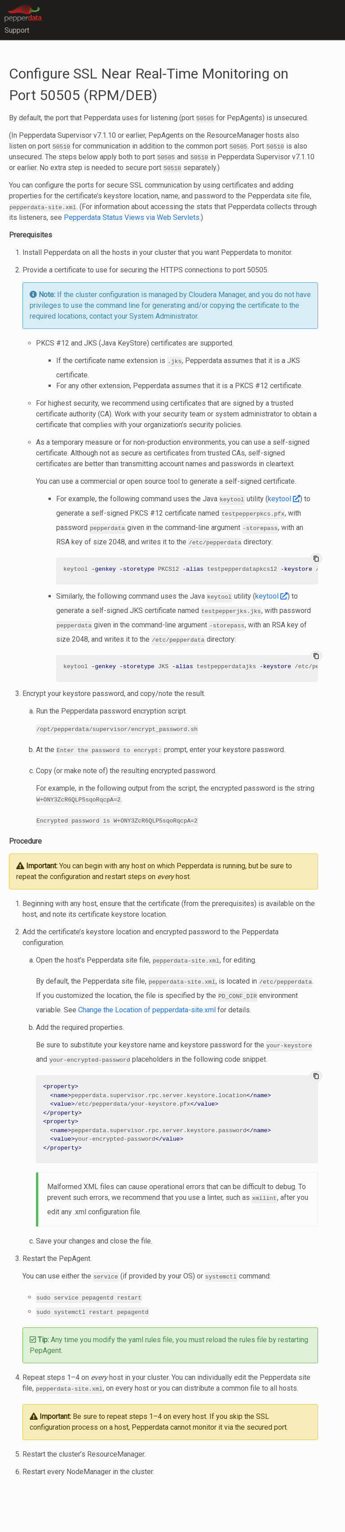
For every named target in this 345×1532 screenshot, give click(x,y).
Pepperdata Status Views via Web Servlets (131, 217)
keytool (284, 498)
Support (16, 30)
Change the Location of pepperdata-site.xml (147, 1002)
